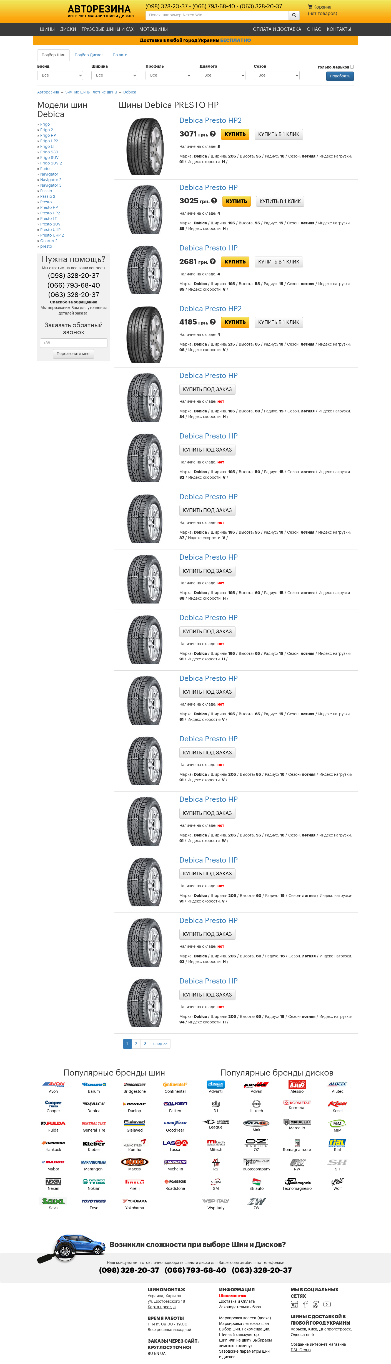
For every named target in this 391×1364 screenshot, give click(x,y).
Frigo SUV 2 (51, 163)
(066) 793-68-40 (213, 6)
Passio (46, 191)
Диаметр (208, 67)
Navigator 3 (50, 185)
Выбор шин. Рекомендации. (244, 1329)
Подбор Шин (53, 55)
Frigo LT (47, 147)
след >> (160, 1044)
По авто (120, 55)
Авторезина (99, 8)
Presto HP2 (50, 213)
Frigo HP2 (49, 141)
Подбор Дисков (89, 55)
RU (150, 1354)
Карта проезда (162, 1307)
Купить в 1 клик (278, 134)
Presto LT (48, 219)
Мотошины (153, 29)
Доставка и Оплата (237, 1302)
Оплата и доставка (277, 29)
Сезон (260, 67)
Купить (235, 134)
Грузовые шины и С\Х (108, 29)
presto (46, 247)
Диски (68, 29)
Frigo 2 (46, 130)
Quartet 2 (48, 241)
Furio (44, 169)
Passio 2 (47, 197)
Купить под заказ (207, 389)
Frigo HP (48, 136)
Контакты (339, 29)
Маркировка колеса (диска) (245, 1318)
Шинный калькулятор (239, 1335)
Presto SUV (50, 224)
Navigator (49, 174)
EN (156, 1354)
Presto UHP (50, 230)
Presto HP (49, 208)
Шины (47, 29)
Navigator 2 (50, 180)
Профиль (155, 67)
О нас (314, 29)
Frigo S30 (49, 152)
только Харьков (336, 67)
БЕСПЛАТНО (235, 40)
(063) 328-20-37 (261, 6)
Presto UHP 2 (52, 235)
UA (163, 1354)
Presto (46, 202)
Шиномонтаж (232, 1296)
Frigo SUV (49, 158)
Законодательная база (240, 1307)
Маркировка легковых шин (244, 1324)
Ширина (99, 67)
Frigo (45, 124)
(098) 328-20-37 (167, 6)
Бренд (43, 67)
